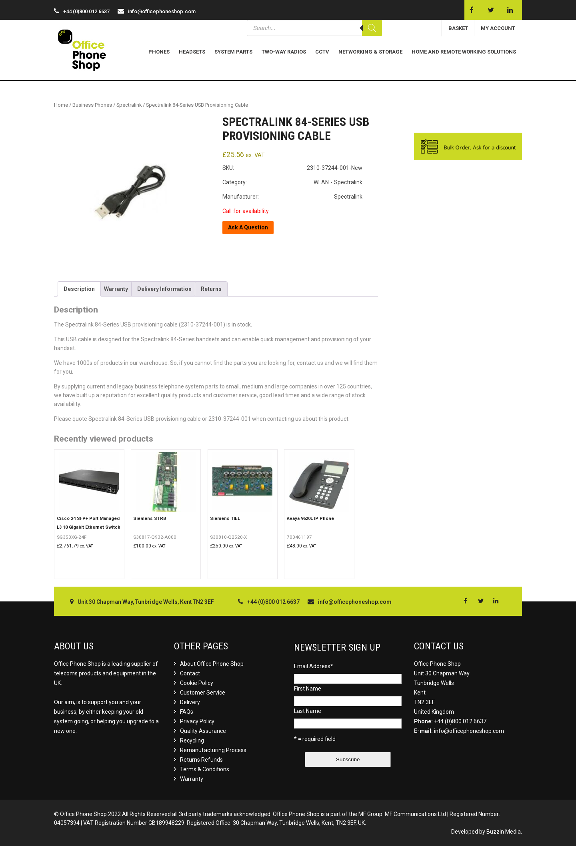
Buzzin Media (503, 831)
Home (61, 105)
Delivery (190, 702)
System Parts (233, 52)
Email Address (313, 666)
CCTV (322, 52)
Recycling (192, 740)
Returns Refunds (201, 759)
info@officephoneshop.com (162, 11)
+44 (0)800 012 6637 (460, 721)
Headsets (192, 52)
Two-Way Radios (284, 52)
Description (79, 289)
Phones (159, 52)
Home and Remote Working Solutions (464, 52)
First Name (307, 688)
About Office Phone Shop (212, 664)
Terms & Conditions (204, 769)
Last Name (307, 711)
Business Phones (92, 105)
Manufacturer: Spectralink (292, 196)
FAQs (186, 712)
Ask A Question (248, 227)
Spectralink (129, 105)
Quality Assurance (203, 731)
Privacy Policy (197, 721)
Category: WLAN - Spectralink (292, 182)
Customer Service (202, 692)
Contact (190, 673)
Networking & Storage (370, 52)
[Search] (372, 28)
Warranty (116, 289)
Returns (211, 289)
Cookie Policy (196, 683)
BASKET (458, 28)
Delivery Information (164, 289)
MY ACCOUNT (498, 28)
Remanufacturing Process (213, 750)
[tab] (79, 289)
